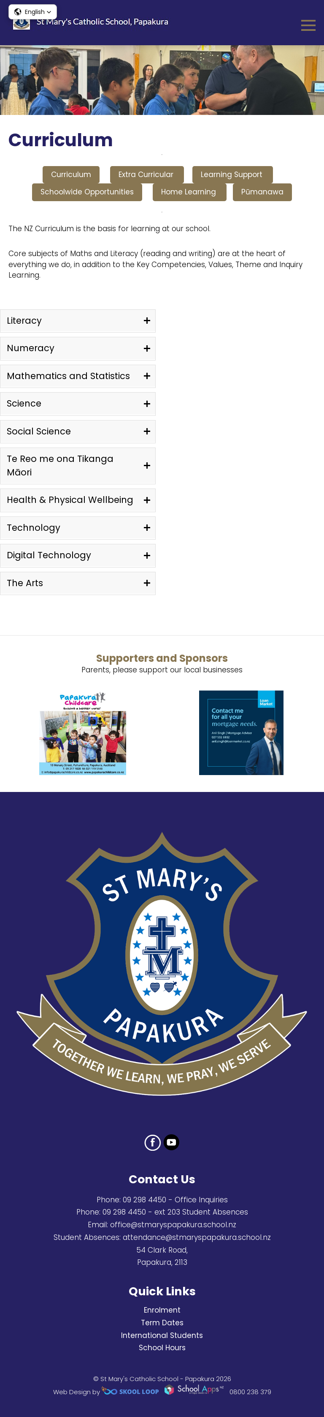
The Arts (25, 583)
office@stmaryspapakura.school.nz (173, 1225)
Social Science (39, 431)
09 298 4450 (144, 1200)
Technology (33, 527)
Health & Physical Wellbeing (70, 500)
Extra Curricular (147, 174)
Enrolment (162, 1310)
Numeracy (30, 348)
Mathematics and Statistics (68, 376)
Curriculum (71, 174)
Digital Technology (49, 555)
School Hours (162, 1348)
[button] (32, 12)
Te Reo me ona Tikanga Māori (60, 465)
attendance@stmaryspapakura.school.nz (197, 1237)
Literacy (24, 320)
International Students (162, 1335)
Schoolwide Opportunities (87, 192)
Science (24, 403)
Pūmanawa (262, 192)
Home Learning (189, 192)
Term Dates (162, 1323)
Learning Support (233, 174)
